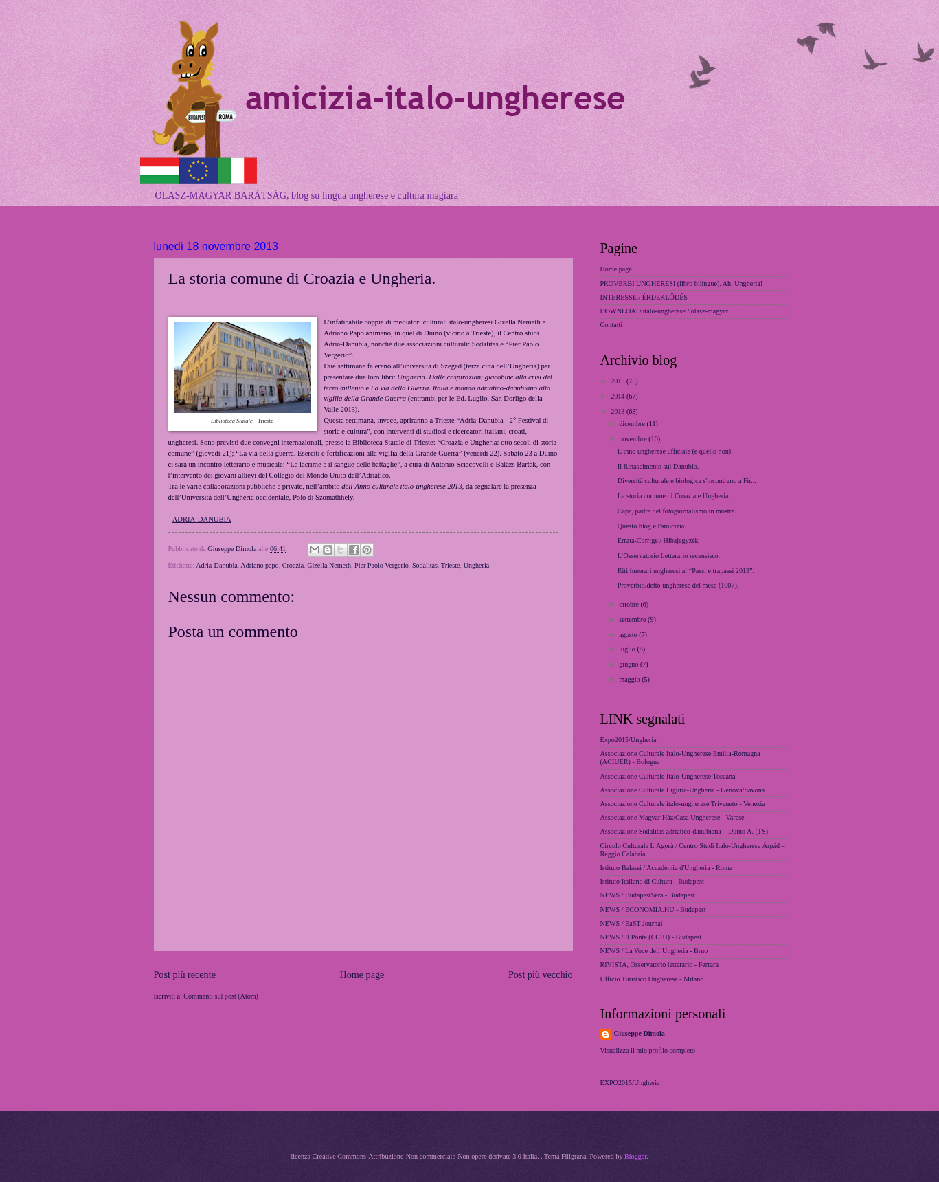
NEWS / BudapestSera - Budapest (647, 895)
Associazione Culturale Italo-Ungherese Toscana (668, 776)
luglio (628, 649)
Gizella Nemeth (329, 565)
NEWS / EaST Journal (631, 923)
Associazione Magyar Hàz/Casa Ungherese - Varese (672, 817)
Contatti (611, 324)
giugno (629, 664)
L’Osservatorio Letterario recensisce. (669, 555)
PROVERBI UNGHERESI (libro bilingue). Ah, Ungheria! (681, 283)
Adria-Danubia (217, 565)
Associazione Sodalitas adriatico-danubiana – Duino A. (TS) (684, 831)
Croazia (293, 565)
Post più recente (185, 974)
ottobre (629, 604)
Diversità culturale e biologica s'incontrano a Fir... (687, 480)
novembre (633, 439)
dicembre (632, 423)
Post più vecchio (540, 974)
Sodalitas (425, 565)
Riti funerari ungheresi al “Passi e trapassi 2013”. (686, 571)
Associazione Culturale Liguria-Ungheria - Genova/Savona (682, 790)
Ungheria (477, 565)
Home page (361, 974)
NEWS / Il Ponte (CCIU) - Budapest (651, 937)
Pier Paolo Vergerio (381, 565)
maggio (630, 679)
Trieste (450, 565)
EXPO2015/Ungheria (630, 1082)
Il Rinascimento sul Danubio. (658, 466)
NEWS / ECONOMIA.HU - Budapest (653, 909)
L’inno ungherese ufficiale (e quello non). (675, 451)
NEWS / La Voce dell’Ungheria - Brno (654, 951)
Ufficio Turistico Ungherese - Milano (652, 979)
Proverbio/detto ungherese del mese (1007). (678, 585)
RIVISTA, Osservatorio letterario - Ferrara (659, 964)
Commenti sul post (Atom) (220, 996)
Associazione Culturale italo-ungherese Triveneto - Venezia (682, 803)
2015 (618, 381)
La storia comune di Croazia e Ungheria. (674, 496)
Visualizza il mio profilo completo (648, 1050)
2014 (618, 396)
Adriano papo (259, 565)
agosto (629, 634)
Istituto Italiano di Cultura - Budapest (652, 881)
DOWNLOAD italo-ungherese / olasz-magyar (664, 311)
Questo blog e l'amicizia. (652, 526)
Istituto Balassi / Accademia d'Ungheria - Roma (666, 867)
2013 (618, 411)
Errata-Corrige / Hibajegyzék (658, 540)
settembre (633, 619)
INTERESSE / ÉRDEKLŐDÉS (644, 297)
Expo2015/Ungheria (628, 740)
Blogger (635, 1156)
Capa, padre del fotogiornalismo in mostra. (677, 511)
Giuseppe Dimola (639, 1033)
